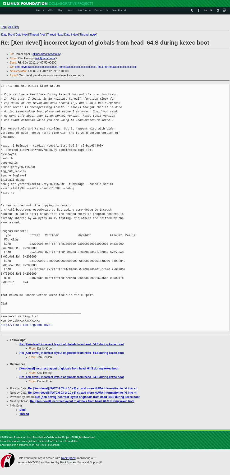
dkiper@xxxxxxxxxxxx (46, 54)
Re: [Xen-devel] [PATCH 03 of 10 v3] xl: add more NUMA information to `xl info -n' (82, 388)
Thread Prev (37, 34)
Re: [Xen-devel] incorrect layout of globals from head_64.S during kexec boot (71, 344)
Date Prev (7, 34)
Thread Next (55, 34)
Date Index (71, 34)
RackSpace (68, 458)
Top (3, 27)
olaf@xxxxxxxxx (45, 58)
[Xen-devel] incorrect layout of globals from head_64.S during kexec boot (68, 368)
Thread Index (88, 34)
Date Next (21, 34)
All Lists (13, 27)
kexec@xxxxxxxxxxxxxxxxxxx (77, 67)
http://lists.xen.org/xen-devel (26, 325)
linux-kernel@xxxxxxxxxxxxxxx (117, 67)
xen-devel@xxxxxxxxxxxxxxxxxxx (36, 67)
